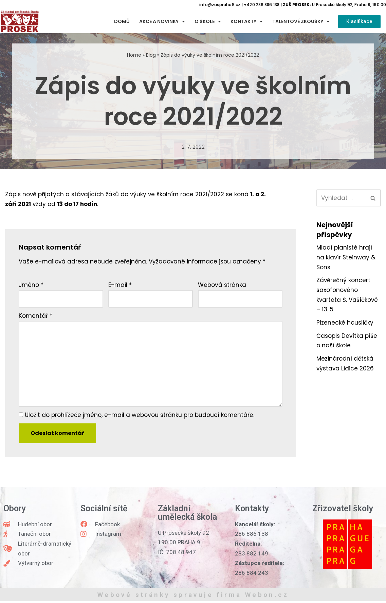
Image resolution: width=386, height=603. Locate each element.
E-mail (120, 285)
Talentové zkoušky (301, 21)
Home (134, 55)
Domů (122, 21)
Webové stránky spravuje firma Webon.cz (193, 596)
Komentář (35, 316)
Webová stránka (222, 285)
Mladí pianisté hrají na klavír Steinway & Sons (346, 258)
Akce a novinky (162, 21)
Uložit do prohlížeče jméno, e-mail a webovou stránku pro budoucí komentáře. (139, 416)
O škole (208, 21)
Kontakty (247, 21)
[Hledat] (341, 197)
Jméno (31, 285)
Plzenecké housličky (344, 323)
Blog (151, 55)
